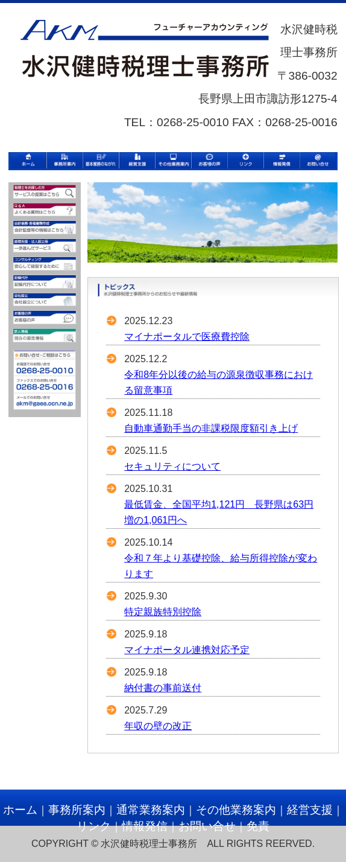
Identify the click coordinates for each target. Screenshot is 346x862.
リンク (94, 825)
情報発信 (145, 825)
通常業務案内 (150, 809)
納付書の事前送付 (162, 688)
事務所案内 (76, 809)
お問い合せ (207, 825)
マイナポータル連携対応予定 (187, 650)
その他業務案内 (236, 809)
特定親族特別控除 (162, 612)
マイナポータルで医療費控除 (187, 336)
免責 (258, 825)
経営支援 (310, 809)
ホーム (20, 809)
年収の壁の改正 (158, 726)
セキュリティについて (172, 466)
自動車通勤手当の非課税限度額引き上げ (211, 428)
